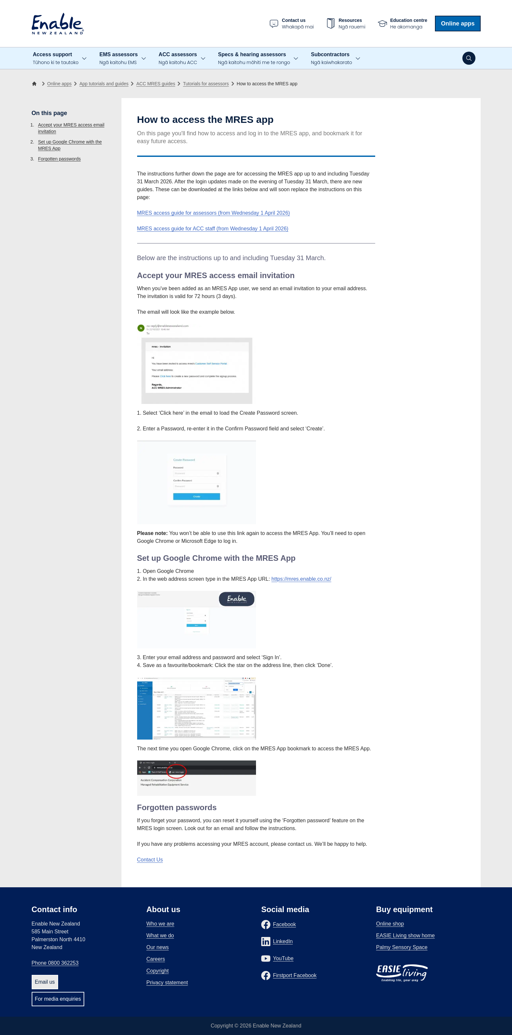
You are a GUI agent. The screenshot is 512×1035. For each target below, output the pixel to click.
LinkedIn (283, 941)
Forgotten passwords (59, 158)
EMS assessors (118, 59)
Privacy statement (167, 982)
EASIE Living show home (405, 935)
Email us (45, 982)
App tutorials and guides (103, 83)
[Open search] (468, 58)
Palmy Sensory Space (401, 947)
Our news (157, 947)
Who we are (160, 923)
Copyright (157, 971)
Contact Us (150, 859)
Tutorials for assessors (206, 83)
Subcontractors (331, 59)
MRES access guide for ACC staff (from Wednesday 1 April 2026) (213, 228)
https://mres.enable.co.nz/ (301, 579)
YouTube (283, 958)
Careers (155, 959)
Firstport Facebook (294, 975)
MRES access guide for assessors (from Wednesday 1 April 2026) (213, 213)
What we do (160, 935)
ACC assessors (178, 59)
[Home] (36, 83)
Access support (56, 59)
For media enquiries (58, 999)
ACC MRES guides (155, 83)
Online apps (457, 23)
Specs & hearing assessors (254, 59)
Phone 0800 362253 (55, 963)
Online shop (390, 923)
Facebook (284, 924)
